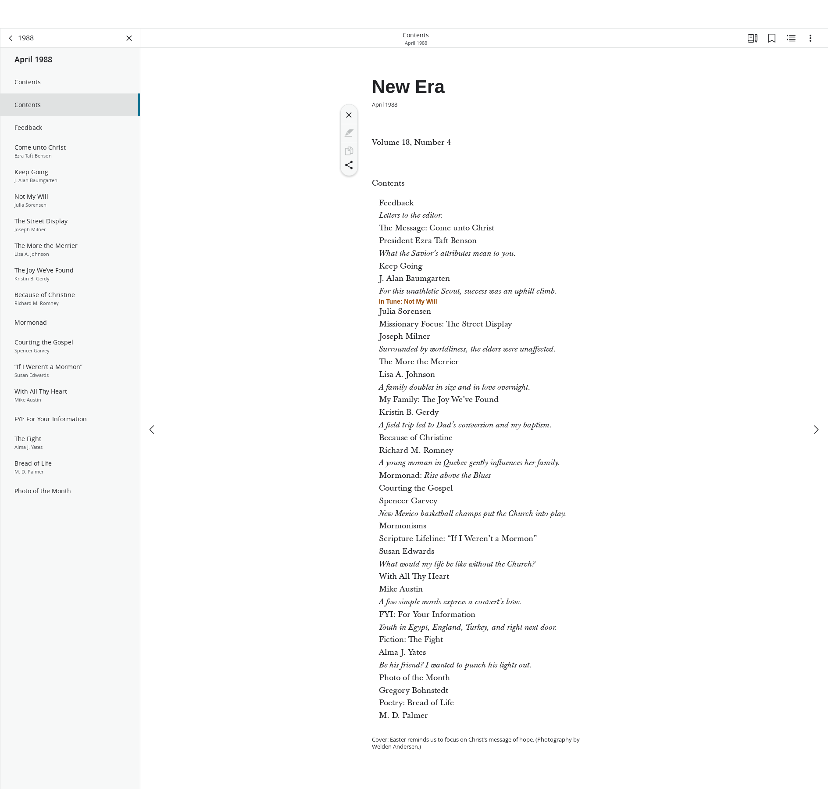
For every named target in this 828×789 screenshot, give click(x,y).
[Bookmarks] (772, 42)
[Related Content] (791, 42)
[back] (11, 42)
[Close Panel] (129, 42)
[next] (815, 403)
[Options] (810, 42)
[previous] (152, 403)
